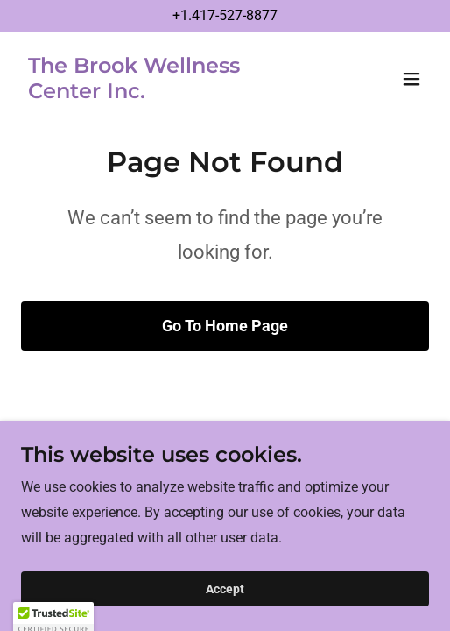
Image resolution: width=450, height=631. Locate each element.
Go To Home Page (225, 325)
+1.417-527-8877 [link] (225, 15)
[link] (163, 93)
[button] (411, 78)
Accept (225, 589)
